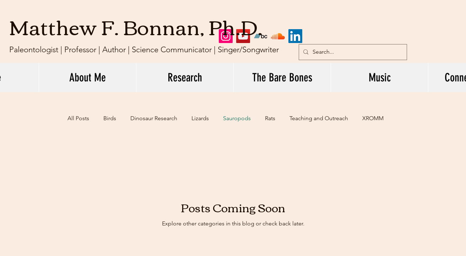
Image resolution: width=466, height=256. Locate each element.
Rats (270, 118)
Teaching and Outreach (318, 118)
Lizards (200, 118)
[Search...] (352, 52)
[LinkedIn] (295, 36)
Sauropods (237, 118)
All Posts (78, 118)
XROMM (373, 118)
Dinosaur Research (153, 118)
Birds (109, 118)
